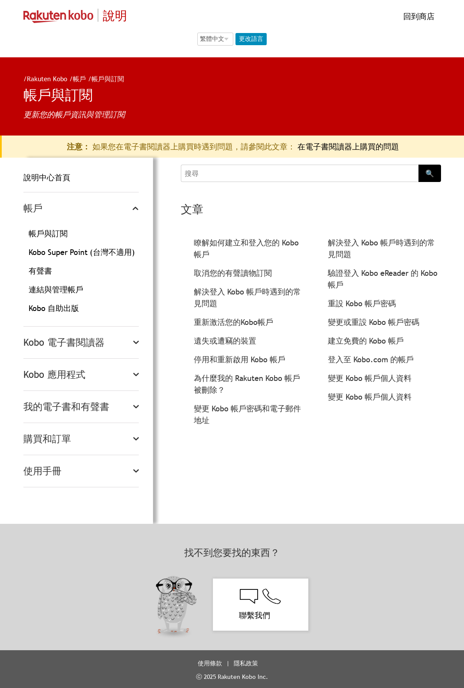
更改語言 (251, 39)
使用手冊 (42, 471)
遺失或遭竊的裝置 (225, 341)
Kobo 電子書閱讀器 (64, 342)
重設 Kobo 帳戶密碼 (362, 303)
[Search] (299, 173)
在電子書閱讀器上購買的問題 (348, 147)
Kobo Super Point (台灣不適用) (82, 252)
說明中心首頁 (46, 177)
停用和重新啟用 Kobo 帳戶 (239, 359)
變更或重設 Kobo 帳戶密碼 (373, 322)
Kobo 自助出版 (54, 308)
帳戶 (75, 78)
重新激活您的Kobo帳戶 (233, 322)
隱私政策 (247, 663)
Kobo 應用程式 (54, 374)
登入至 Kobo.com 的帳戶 (371, 359)
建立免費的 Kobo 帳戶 (366, 341)
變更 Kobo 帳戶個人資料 (370, 378)
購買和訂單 (47, 439)
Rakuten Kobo (43, 78)
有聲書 (40, 271)
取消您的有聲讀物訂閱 (233, 273)
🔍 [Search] (429, 173)
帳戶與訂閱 (104, 78)
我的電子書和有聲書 (66, 407)
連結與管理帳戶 (56, 289)
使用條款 (210, 663)
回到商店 (418, 16)
